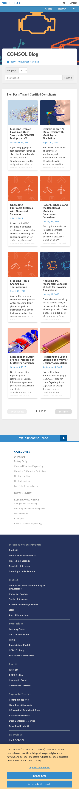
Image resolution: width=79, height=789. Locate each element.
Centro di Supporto (19, 699)
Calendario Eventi (18, 680)
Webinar (13, 669)
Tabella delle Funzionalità (22, 555)
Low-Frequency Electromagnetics (29, 508)
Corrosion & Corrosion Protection (30, 471)
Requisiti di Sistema (19, 566)
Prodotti (13, 550)
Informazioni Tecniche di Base (24, 710)
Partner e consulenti (19, 715)
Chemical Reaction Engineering (28, 466)
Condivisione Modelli (20, 644)
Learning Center (17, 629)
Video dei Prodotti (18, 593)
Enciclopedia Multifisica (21, 655)
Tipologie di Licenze (19, 560)
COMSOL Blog (16, 650)
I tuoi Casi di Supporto (20, 704)
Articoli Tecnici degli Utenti (23, 604)
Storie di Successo (18, 599)
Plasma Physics (21, 513)
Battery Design (21, 461)
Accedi (48, 9)
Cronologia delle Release (22, 571)
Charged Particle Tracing (25, 503)
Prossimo (63, 411)
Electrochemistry (22, 476)
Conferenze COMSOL (20, 685)
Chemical (20, 457)
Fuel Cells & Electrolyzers (26, 486)
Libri (11, 609)
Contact (62, 9)
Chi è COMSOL (16, 740)
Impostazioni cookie (39, 769)
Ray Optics (19, 518)
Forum (12, 639)
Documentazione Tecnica (22, 720)
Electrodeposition (22, 481)
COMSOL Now (23, 493)
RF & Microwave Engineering (28, 523)
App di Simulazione (19, 614)
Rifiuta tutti (39, 777)
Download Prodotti (19, 726)
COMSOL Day (16, 674)
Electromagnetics (26, 499)
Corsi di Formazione (19, 634)
